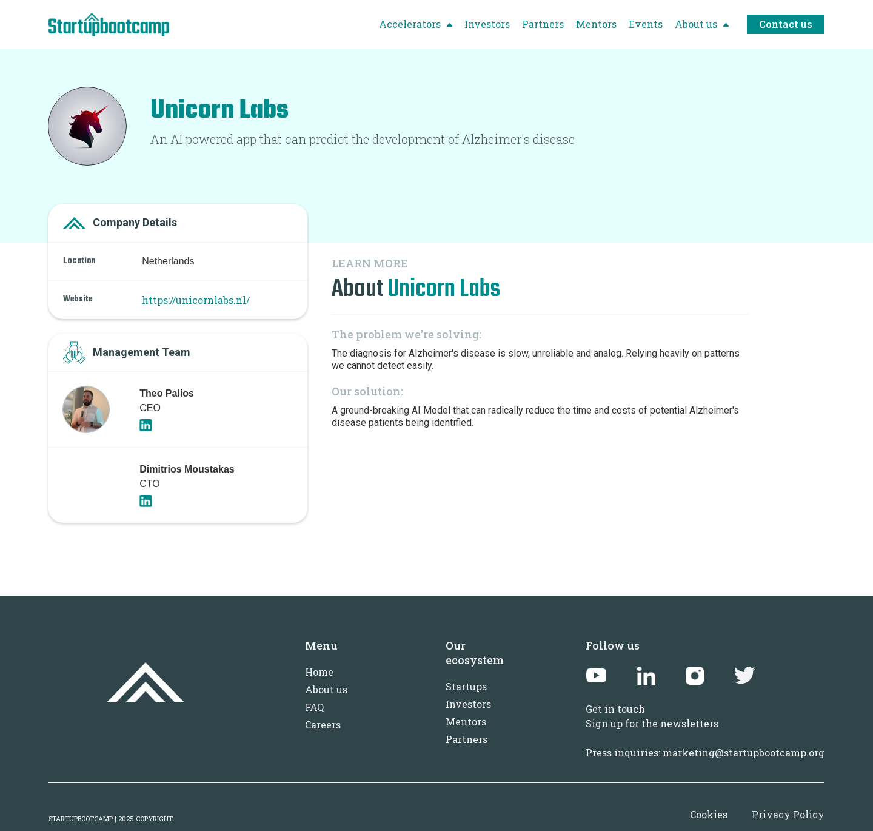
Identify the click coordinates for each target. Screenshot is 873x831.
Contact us (785, 24)
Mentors (466, 721)
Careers (323, 724)
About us (326, 689)
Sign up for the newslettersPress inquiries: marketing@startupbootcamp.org (705, 738)
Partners (466, 739)
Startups (466, 686)
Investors (468, 704)
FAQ (314, 707)
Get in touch (615, 708)
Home (319, 671)
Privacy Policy (788, 814)
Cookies (709, 814)
